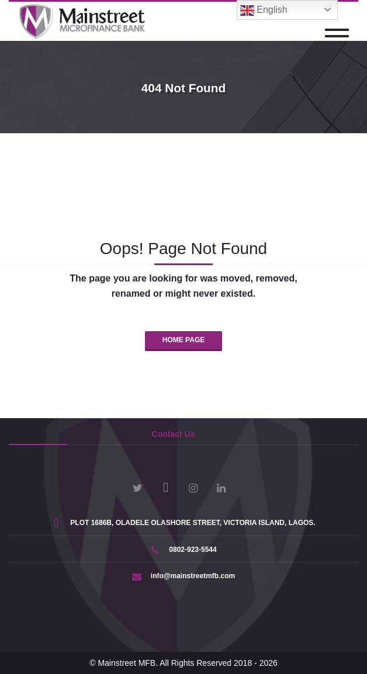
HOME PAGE (183, 340)
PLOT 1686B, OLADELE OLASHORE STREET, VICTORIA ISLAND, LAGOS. (183, 523)
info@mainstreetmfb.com (183, 576)
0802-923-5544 (183, 550)
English (264, 11)
